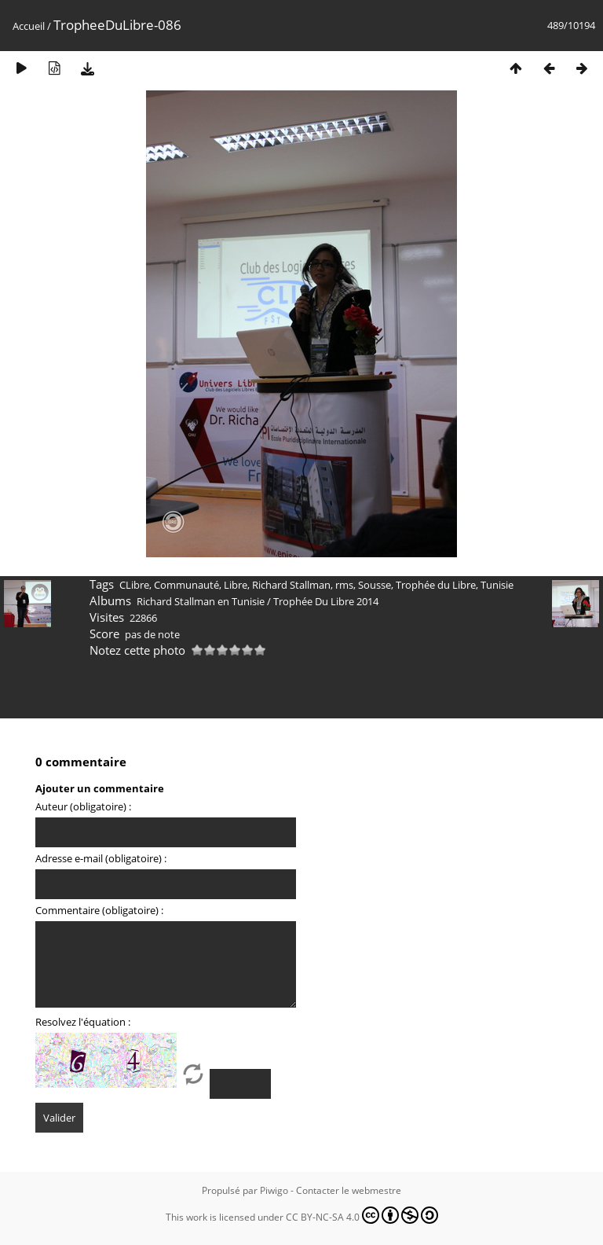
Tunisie (497, 585)
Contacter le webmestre (348, 1190)
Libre (235, 585)
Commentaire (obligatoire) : (99, 910)
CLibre (134, 585)
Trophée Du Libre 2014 (325, 601)
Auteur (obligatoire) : (83, 806)
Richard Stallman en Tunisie (201, 601)
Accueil (29, 26)
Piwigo (274, 1190)
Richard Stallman (291, 585)
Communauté (186, 585)
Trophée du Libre (436, 585)
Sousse (374, 585)
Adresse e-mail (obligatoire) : (100, 858)
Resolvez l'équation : (82, 1022)
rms (344, 585)
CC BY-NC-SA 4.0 (362, 1215)
